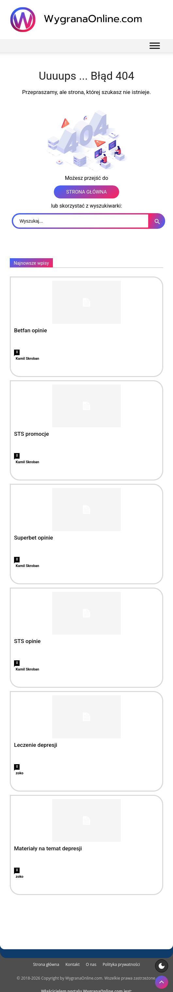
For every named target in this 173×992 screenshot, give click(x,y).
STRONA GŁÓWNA (86, 192)
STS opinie (27, 641)
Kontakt (72, 964)
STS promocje (31, 434)
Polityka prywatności (121, 964)
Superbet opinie (33, 537)
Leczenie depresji (35, 745)
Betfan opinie (30, 330)
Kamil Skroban (27, 358)
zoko (20, 773)
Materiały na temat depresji (48, 848)
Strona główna (46, 964)
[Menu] (154, 45)
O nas (91, 964)
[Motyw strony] (161, 965)
